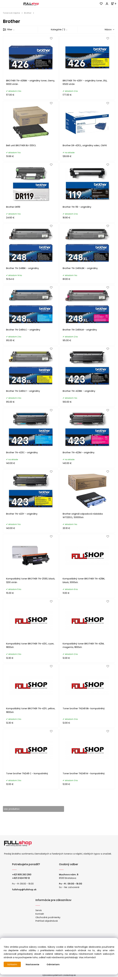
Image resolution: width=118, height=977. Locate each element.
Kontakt (39, 913)
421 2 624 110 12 (21, 878)
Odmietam (53, 964)
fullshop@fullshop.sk (24, 889)
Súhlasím (12, 964)
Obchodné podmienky (47, 917)
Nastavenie (33, 964)
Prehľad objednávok (46, 920)
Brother (27, 12)
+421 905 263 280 (21, 874)
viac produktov (12, 808)
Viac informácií (87, 957)
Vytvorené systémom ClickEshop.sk (59, 975)
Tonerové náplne (11, 12)
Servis (38, 910)
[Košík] (114, 3)
